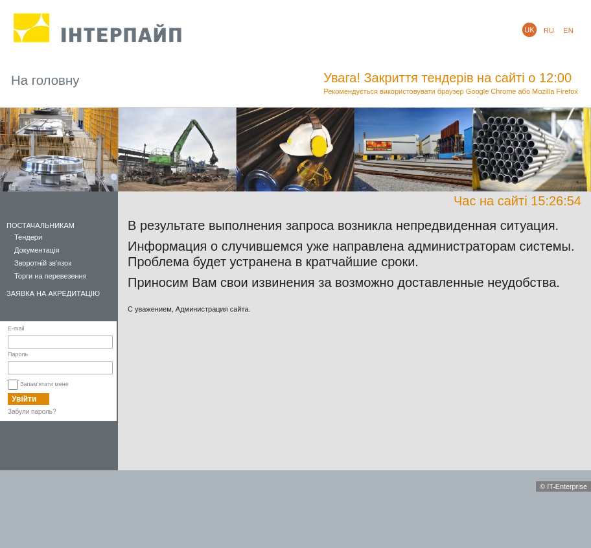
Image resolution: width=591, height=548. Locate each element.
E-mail (16, 328)
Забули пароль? (32, 411)
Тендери (28, 237)
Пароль (18, 354)
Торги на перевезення (50, 276)
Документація (37, 250)
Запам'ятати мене (44, 384)
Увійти (24, 399)
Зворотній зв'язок (42, 263)
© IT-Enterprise (563, 486)
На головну (45, 80)
